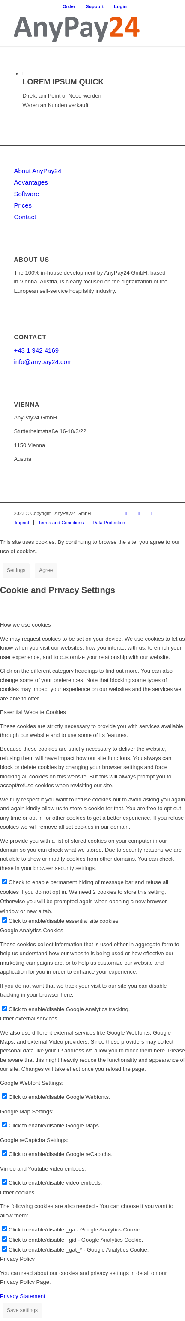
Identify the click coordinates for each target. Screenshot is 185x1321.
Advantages (31, 182)
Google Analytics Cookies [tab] (31, 930)
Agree (46, 570)
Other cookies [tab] (17, 1192)
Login (120, 6)
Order (69, 6)
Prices (23, 205)
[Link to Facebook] (126, 513)
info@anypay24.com (43, 361)
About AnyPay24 (37, 170)
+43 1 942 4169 (36, 350)
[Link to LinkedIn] (139, 513)
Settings (16, 570)
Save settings (22, 1310)
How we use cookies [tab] (25, 624)
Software (26, 193)
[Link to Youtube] (164, 513)
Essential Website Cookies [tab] (33, 712)
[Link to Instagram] (152, 513)
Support (95, 6)
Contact (25, 216)
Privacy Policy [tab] (17, 1259)
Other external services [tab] (28, 1018)
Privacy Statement (22, 1296)
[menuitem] (69, 6)
